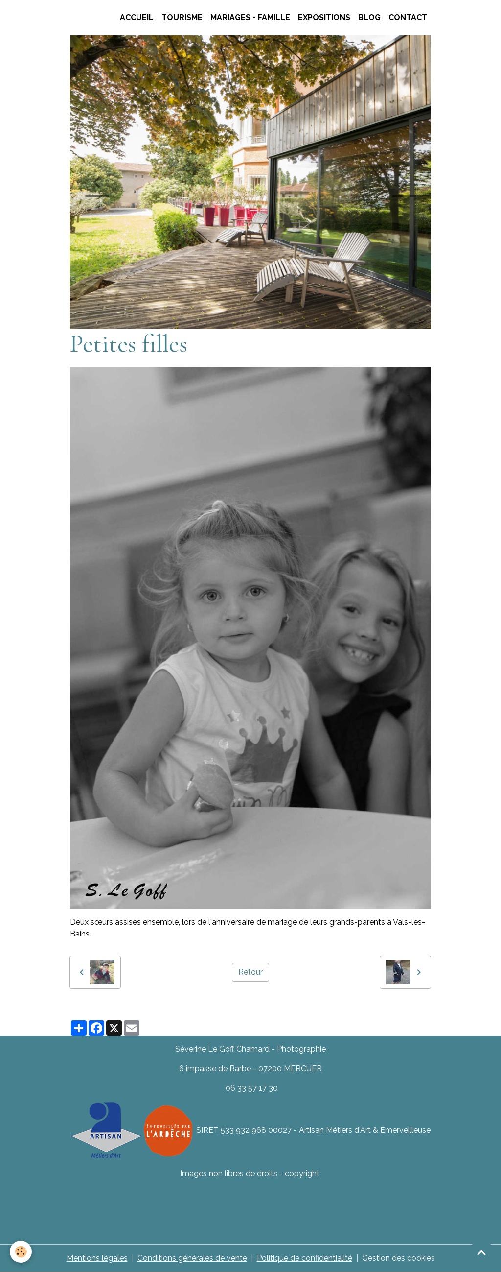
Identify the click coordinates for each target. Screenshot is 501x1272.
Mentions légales (97, 1258)
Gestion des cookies (398, 1258)
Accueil (137, 17)
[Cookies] (21, 1252)
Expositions (324, 17)
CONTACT (407, 17)
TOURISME (182, 17)
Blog (369, 17)
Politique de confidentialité (304, 1258)
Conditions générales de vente (192, 1258)
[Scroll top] (481, 1252)
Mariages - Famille (250, 17)
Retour (250, 972)
